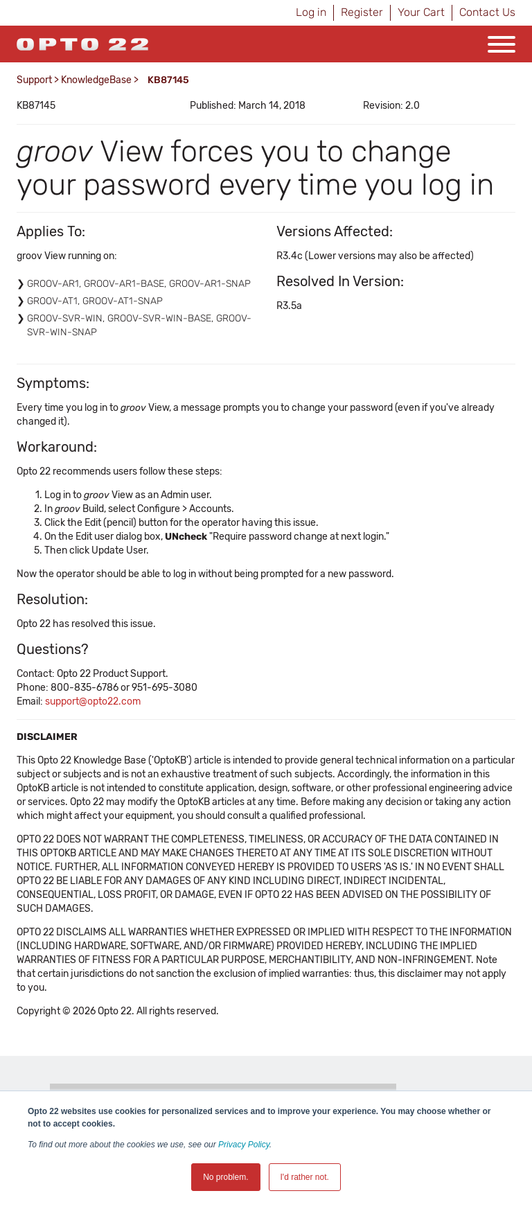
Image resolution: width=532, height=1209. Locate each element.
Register (362, 12)
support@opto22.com (93, 701)
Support (34, 80)
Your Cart (421, 12)
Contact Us (487, 12)
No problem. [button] (225, 1177)
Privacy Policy (243, 1144)
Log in (311, 12)
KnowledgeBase (96, 80)
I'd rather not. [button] (305, 1177)
